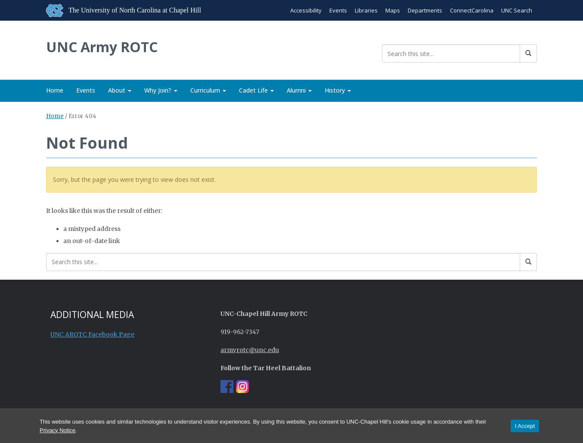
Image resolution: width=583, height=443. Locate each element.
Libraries (366, 10)
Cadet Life (256, 90)
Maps (392, 10)
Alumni (299, 90)
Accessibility (306, 10)
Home (54, 90)
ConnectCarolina (471, 10)
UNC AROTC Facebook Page (92, 334)
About (119, 90)
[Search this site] (451, 53)
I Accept (525, 426)
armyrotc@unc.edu (249, 350)
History (338, 90)
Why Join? (160, 90)
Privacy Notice (57, 430)
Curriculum (208, 90)
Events (338, 10)
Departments (425, 10)
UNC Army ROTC (102, 46)
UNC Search (516, 10)
